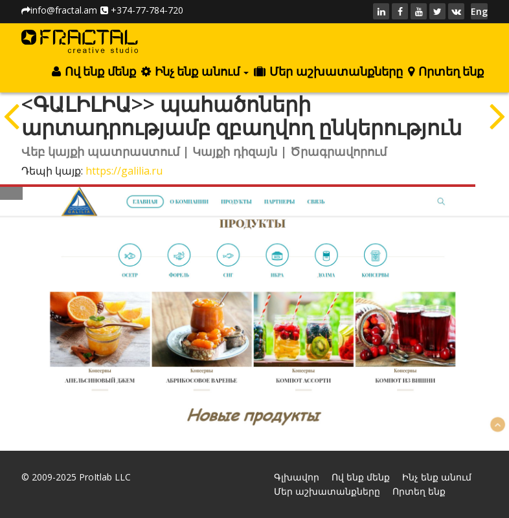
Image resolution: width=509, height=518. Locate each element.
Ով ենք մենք (93, 72)
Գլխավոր (296, 477)
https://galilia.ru (124, 171)
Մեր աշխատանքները (328, 72)
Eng (479, 11)
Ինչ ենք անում (195, 72)
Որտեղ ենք (445, 72)
